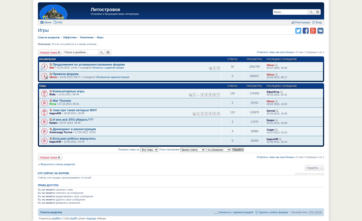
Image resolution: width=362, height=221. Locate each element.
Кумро (53, 122)
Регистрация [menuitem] (302, 22)
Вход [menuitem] (319, 22)
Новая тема (48, 52)
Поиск (311, 12)
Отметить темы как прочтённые (275, 52)
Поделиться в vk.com (320, 31)
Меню (48, 22)
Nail (51, 67)
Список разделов (51, 212)
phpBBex (56, 218)
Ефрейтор (273, 91)
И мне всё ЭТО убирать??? (73, 119)
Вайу (52, 94)
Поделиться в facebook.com (306, 31)
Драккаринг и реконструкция (74, 129)
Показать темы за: (138, 149)
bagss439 (55, 113)
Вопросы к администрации (108, 67)
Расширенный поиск (317, 12)
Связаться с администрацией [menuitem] (235, 212)
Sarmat (271, 110)
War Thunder (62, 100)
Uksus (270, 65)
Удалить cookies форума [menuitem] (273, 212)
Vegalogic (91, 218)
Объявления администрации (113, 77)
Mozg (52, 103)
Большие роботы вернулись (74, 138)
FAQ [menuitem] (59, 22)
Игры (43, 30)
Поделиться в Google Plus (313, 31)
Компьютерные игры (68, 91)
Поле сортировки (182, 149)
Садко (270, 129)
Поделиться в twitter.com (298, 31)
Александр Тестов (60, 132)
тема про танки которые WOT (75, 110)
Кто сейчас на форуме (53, 173)
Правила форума (65, 74)
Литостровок (105, 9)
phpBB (73, 218)
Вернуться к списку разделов (58, 164)
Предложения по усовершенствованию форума (89, 64)
